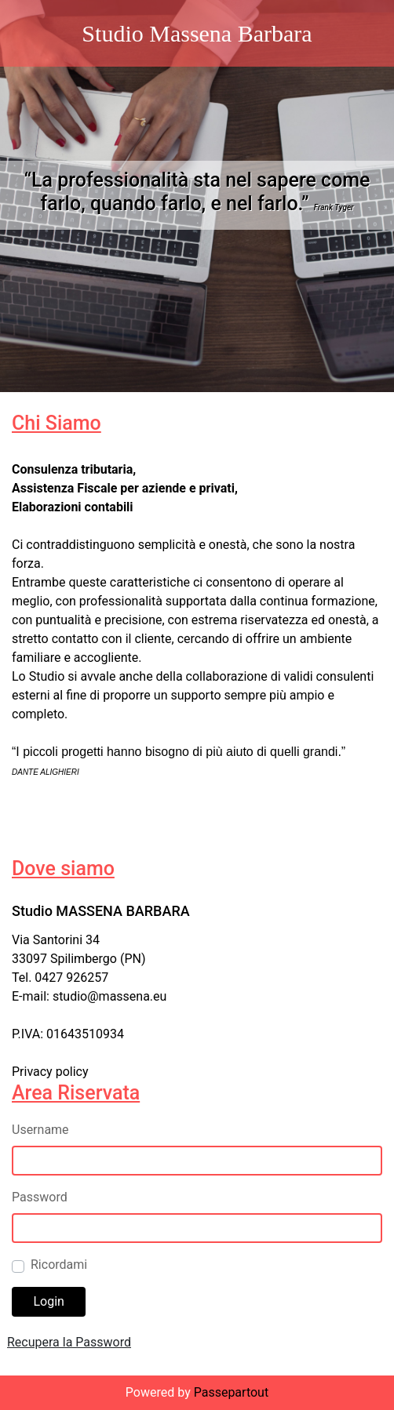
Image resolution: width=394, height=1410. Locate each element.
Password (39, 1197)
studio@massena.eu (110, 996)
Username (40, 1129)
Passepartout (231, 1392)
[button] (49, 1302)
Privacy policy (50, 1071)
